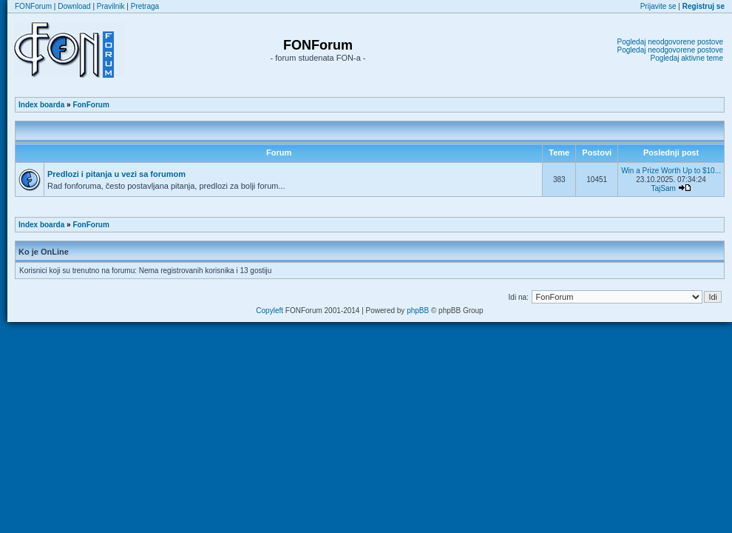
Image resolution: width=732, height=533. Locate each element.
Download (74, 6)
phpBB (418, 310)
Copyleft (269, 310)
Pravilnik (111, 6)
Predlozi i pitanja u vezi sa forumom (116, 174)
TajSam (663, 188)
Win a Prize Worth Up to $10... (671, 171)
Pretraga (145, 6)
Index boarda (41, 105)
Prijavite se (658, 6)
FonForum (90, 105)
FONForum (33, 6)
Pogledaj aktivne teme (687, 58)
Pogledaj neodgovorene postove (670, 42)
